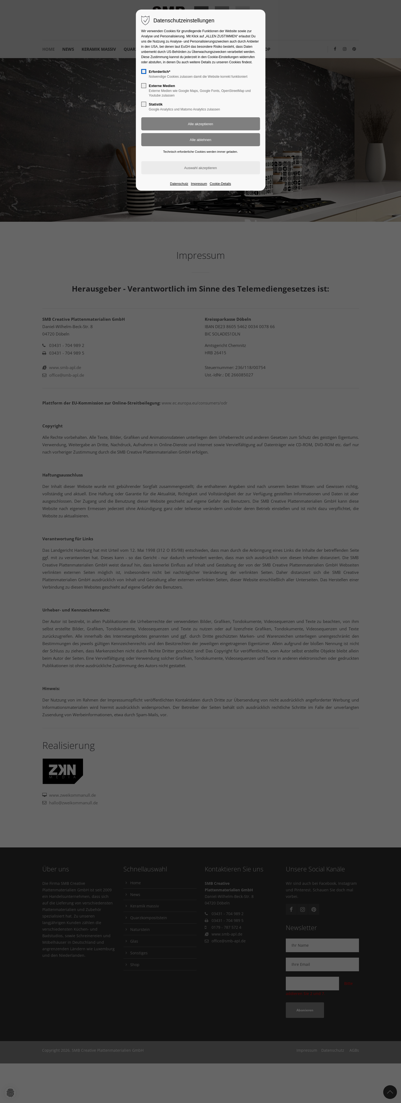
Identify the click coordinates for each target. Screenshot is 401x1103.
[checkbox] (143, 71)
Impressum (199, 184)
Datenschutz (179, 184)
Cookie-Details (220, 184)
